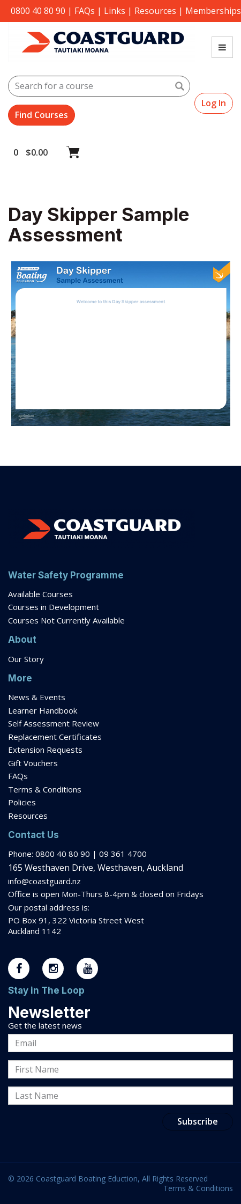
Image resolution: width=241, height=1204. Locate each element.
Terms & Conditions (46, 789)
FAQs (84, 11)
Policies (22, 802)
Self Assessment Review (53, 723)
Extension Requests (45, 749)
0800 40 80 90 (38, 11)
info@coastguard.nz (44, 881)
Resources (155, 11)
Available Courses (40, 594)
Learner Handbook (42, 710)
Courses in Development (53, 606)
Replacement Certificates (55, 736)
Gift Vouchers (34, 763)
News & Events (36, 697)
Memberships (213, 11)
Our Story (26, 659)
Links (114, 11)
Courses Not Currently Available (66, 620)
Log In (213, 103)
